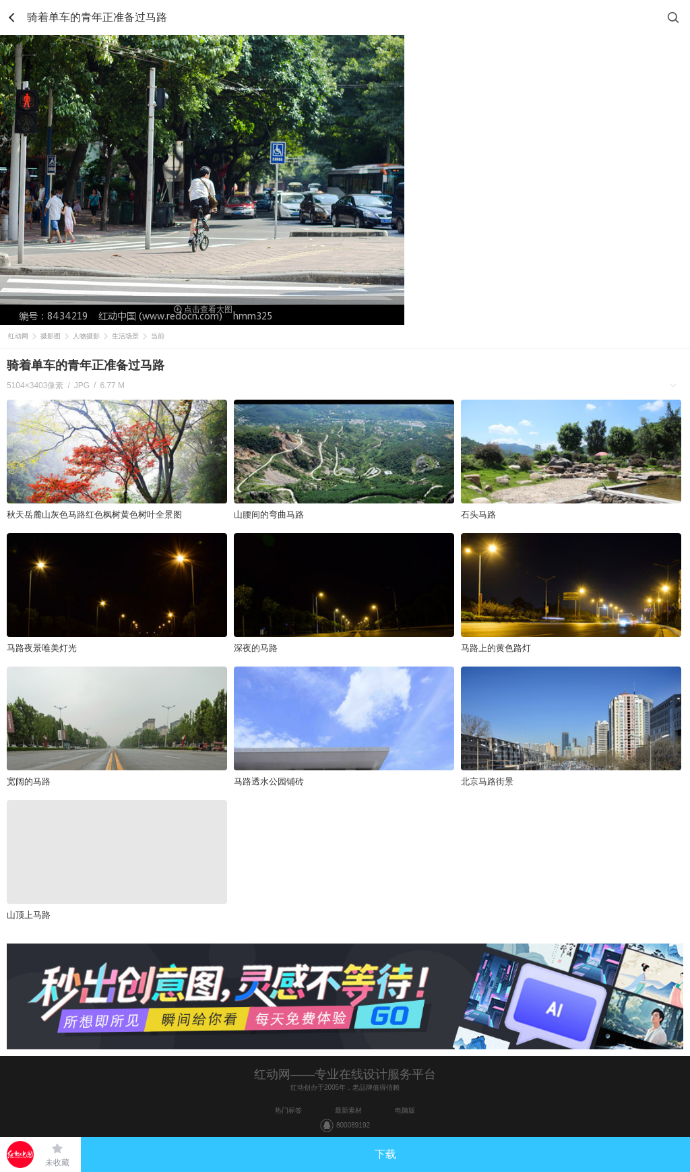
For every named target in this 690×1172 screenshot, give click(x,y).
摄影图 (50, 336)
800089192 (353, 1125)
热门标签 (288, 1110)
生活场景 (125, 336)
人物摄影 (86, 336)
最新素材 (348, 1110)
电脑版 (405, 1110)
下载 (385, 1154)
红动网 (18, 336)
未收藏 (57, 1162)
